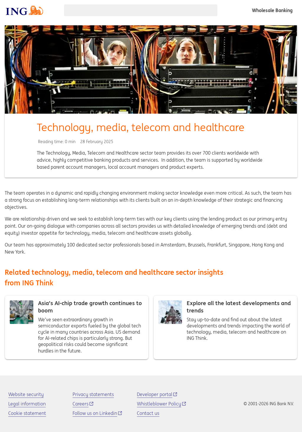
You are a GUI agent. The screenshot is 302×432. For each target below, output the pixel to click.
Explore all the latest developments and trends (225, 327)
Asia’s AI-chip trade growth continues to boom (76, 327)
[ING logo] (24, 10)
